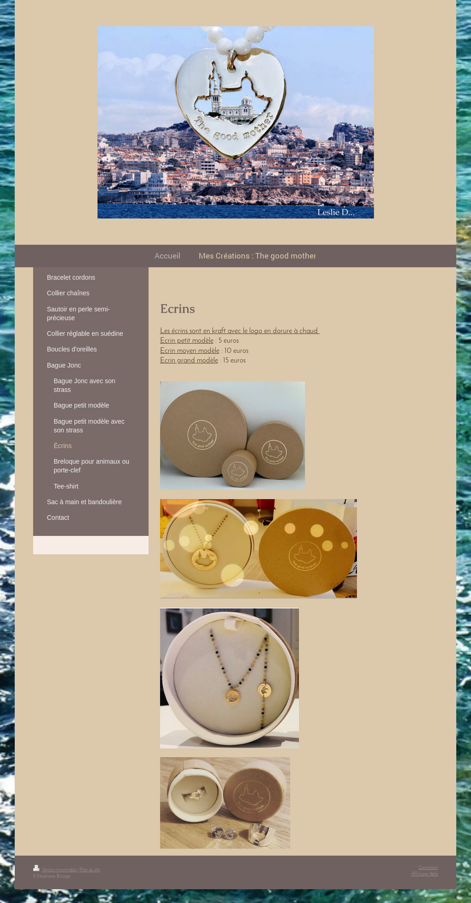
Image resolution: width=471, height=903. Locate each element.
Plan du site (90, 870)
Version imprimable (55, 870)
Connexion (428, 868)
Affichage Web (424, 874)
